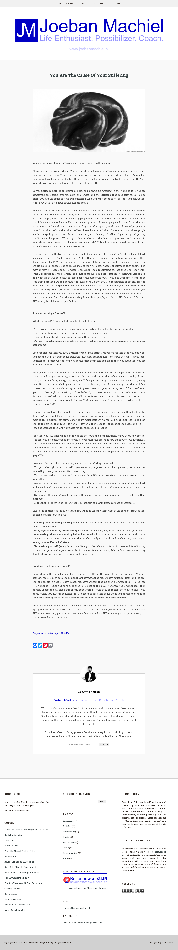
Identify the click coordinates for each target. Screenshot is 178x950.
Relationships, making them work (21, 872)
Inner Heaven (11, 845)
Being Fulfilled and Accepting (19, 861)
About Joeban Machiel (92, 3)
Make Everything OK (14, 910)
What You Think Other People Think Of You (26, 829)
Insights (67, 826)
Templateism (168, 942)
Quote (66, 847)
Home (58, 3)
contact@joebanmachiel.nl (76, 908)
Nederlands (116, 3)
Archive (70, 3)
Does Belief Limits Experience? (20, 867)
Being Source (10, 894)
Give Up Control (12, 888)
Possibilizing (70, 842)
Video (66, 858)
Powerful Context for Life (17, 904)
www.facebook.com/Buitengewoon (83, 922)
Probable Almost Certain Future (20, 851)
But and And (10, 856)
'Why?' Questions (12, 899)
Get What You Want (13, 835)
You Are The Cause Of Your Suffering (89, 75)
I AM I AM (9, 840)
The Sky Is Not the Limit (16, 878)
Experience (68, 821)
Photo (66, 837)
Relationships (70, 853)
